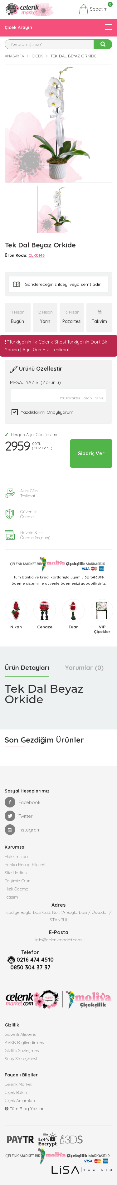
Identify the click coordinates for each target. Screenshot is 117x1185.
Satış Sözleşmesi (21, 1058)
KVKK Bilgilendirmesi (25, 1042)
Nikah (16, 626)
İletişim (11, 897)
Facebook (23, 802)
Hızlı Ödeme (16, 889)
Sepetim (93, 9)
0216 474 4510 (35, 959)
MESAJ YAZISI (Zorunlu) (35, 382)
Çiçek (37, 55)
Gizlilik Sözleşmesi (22, 1050)
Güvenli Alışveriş (20, 1034)
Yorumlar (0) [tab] (84, 667)
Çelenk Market (18, 1084)
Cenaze (44, 626)
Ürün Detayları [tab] (27, 667)
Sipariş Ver (91, 453)
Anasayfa (14, 55)
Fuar (73, 626)
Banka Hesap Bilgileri (25, 864)
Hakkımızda (16, 856)
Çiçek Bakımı (17, 1092)
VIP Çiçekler (102, 629)
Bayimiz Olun (18, 881)
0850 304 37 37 (30, 967)
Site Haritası (16, 872)
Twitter (19, 816)
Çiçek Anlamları (20, 1100)
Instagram (23, 829)
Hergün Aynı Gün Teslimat (32, 434)
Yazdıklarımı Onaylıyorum (47, 412)
